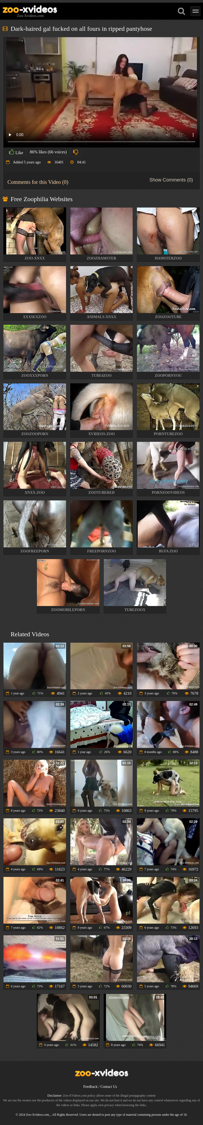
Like (16, 152)
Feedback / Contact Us (100, 1087)
